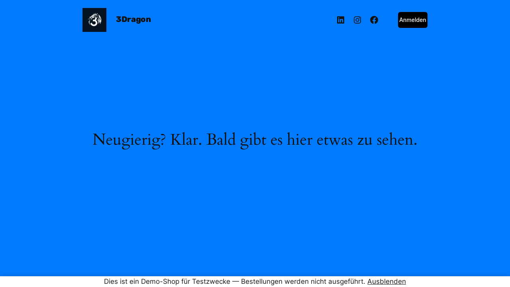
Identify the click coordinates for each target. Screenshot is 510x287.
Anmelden (412, 19)
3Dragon (133, 19)
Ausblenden (386, 281)
